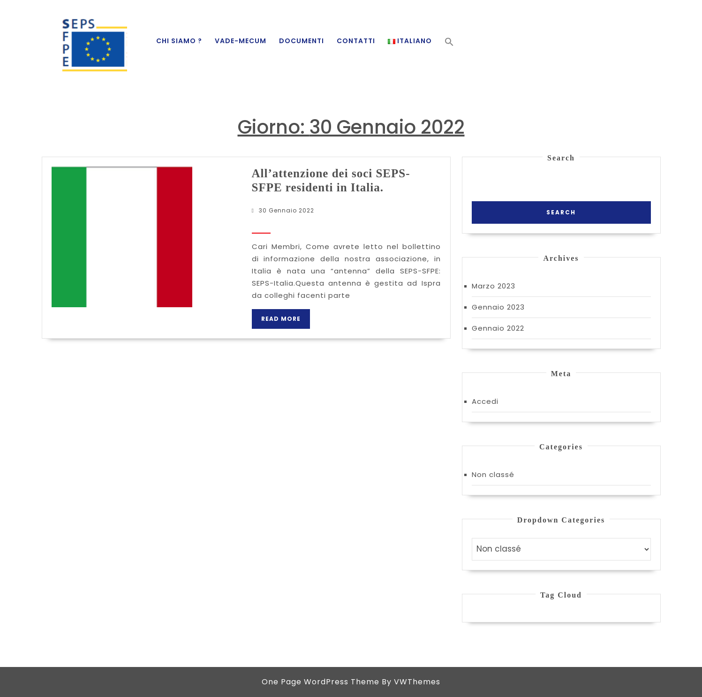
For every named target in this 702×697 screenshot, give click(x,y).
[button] (449, 42)
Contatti (356, 40)
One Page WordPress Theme (320, 681)
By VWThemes (411, 681)
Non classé (493, 474)
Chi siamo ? (179, 40)
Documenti (301, 40)
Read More (285, 321)
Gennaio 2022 (498, 328)
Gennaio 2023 (498, 307)
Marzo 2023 (493, 286)
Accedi (485, 401)
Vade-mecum (240, 40)
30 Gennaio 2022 (286, 210)
